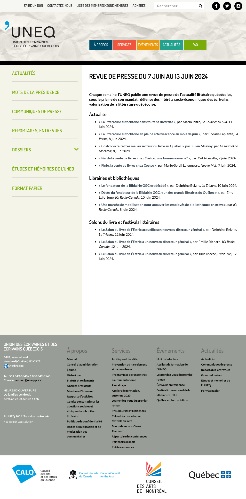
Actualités (171, 44)
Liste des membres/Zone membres (102, 5)
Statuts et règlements (80, 380)
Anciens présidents (79, 386)
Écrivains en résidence (171, 385)
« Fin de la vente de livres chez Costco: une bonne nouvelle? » (144, 158)
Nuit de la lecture (167, 359)
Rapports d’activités (80, 396)
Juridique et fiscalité (124, 359)
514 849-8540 (18, 376)
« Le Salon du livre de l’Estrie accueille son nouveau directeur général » (151, 229)
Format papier (27, 188)
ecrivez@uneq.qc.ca (28, 380)
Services (124, 44)
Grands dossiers (211, 375)
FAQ (195, 44)
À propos (101, 44)
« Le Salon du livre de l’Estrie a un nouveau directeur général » (145, 242)
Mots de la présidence (35, 92)
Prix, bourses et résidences (129, 411)
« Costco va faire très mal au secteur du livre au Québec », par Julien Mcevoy (156, 146)
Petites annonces (123, 447)
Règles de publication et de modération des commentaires (84, 431)
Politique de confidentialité (84, 421)
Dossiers (21, 150)
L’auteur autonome (124, 380)
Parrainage (119, 385)
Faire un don (33, 5)
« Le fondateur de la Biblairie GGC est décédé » (133, 185)
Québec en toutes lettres (172, 400)
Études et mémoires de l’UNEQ (43, 169)
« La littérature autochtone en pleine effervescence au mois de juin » (149, 134)
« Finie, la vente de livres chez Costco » (128, 165)
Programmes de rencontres (129, 374)
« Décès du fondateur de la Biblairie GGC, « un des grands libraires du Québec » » (159, 192)
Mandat (72, 359)
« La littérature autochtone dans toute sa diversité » (137, 122)
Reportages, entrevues (37, 130)
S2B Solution (25, 421)
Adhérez (139, 5)
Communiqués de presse (37, 111)
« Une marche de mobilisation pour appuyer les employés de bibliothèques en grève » (162, 205)
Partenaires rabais (123, 442)
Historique (74, 375)
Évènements (148, 44)
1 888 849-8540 (40, 376)
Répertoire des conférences (129, 436)
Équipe (71, 370)
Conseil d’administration (82, 364)
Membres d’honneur (80, 391)
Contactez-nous (59, 5)
